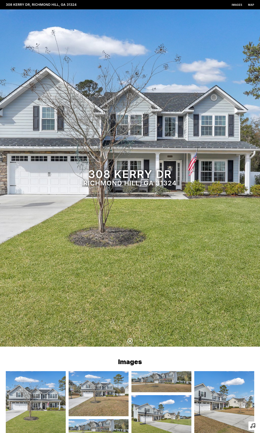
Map (251, 4)
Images (237, 4)
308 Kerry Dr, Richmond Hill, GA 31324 (41, 4)
